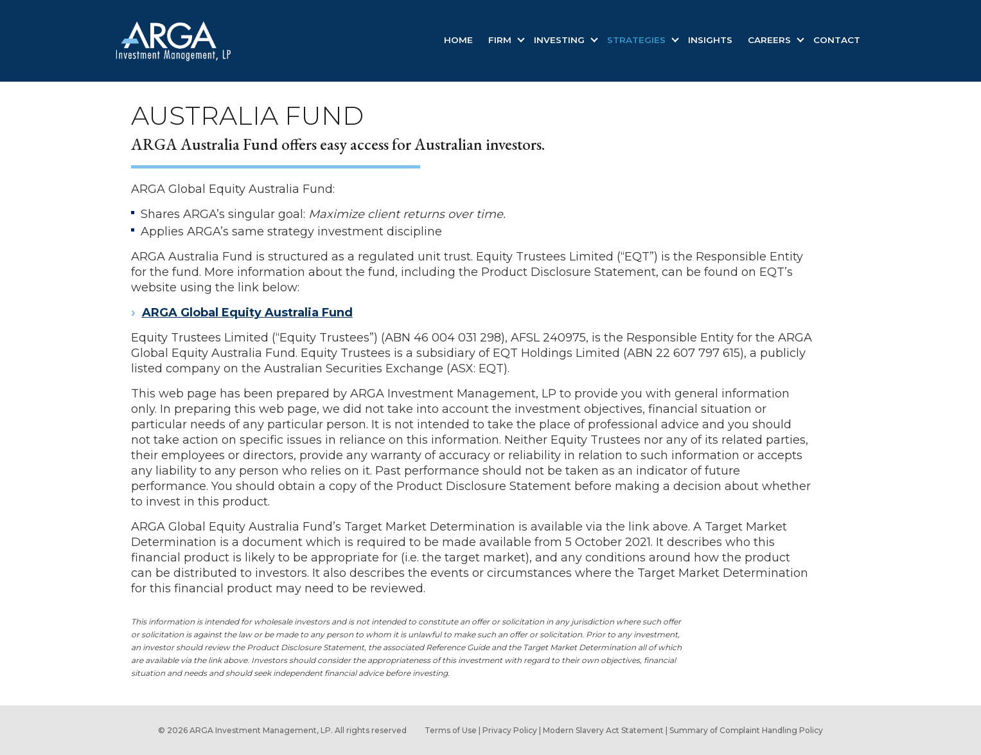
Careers (770, 40)
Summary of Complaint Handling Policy (746, 730)
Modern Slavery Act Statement (603, 730)
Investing (560, 40)
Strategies (637, 40)
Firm (501, 40)
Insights (710, 40)
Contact (836, 40)
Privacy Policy (509, 730)
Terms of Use (451, 730)
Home (458, 40)
